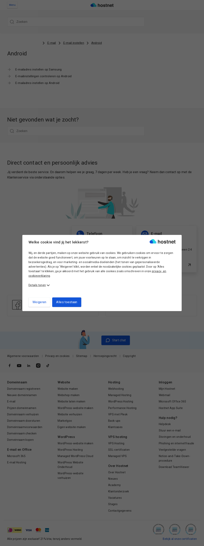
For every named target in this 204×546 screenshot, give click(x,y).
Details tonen (37, 285)
